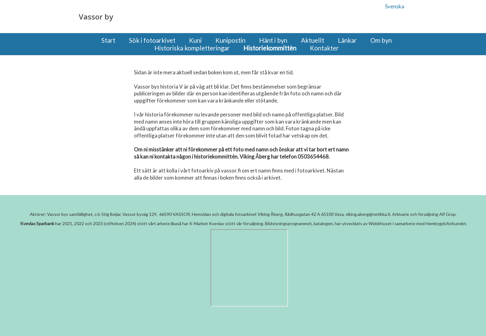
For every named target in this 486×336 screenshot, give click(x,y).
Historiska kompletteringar (192, 48)
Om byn (381, 40)
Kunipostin (230, 40)
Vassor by (96, 16)
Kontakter (324, 48)
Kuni (195, 40)
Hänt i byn (273, 40)
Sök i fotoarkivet (152, 40)
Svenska (394, 6)
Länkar (347, 40)
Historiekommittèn (269, 48)
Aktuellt (312, 40)
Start (108, 40)
